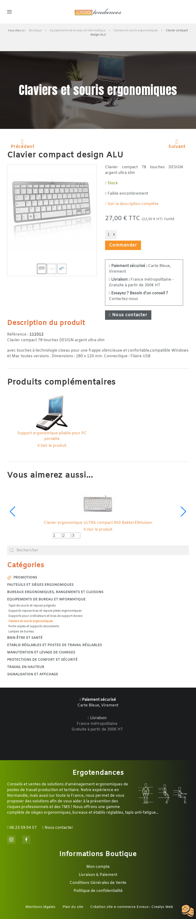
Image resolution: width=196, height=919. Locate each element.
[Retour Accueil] (98, 12)
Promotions (22, 577)
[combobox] (98, 550)
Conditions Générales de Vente (98, 882)
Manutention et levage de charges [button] (41, 652)
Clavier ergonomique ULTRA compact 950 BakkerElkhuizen (98, 522)
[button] (9, 12)
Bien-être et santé (25, 638)
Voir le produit (52, 445)
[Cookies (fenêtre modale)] (188, 911)
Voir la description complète (132, 203)
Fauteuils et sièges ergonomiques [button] (40, 585)
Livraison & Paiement (98, 874)
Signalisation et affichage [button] (32, 674)
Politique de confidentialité (98, 890)
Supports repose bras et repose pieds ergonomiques (45, 611)
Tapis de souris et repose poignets (32, 606)
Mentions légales (40, 907)
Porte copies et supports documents (33, 626)
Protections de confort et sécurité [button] (42, 660)
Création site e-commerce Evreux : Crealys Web (131, 907)
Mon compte (98, 866)
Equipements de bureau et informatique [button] (46, 599)
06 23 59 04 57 (22, 827)
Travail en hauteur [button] (25, 667)
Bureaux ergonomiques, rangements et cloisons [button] (55, 592)
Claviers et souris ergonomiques (30, 621)
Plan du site (73, 907)
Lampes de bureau (21, 632)
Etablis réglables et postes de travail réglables (54, 645)
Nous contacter (128, 315)
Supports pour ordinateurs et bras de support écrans (45, 616)
